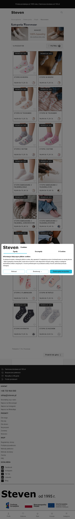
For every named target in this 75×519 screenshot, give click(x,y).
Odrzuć (14, 271)
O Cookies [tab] (61, 251)
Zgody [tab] (15, 251)
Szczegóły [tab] (38, 251)
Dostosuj (37, 271)
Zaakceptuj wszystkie (61, 271)
